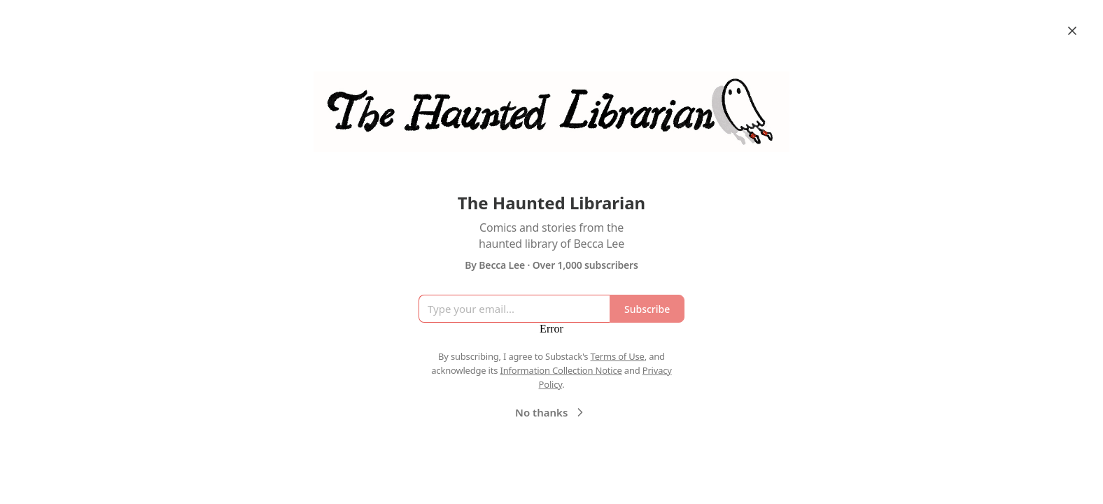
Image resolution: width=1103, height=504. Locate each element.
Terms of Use (618, 356)
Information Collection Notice (560, 370)
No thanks (551, 412)
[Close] (1072, 31)
